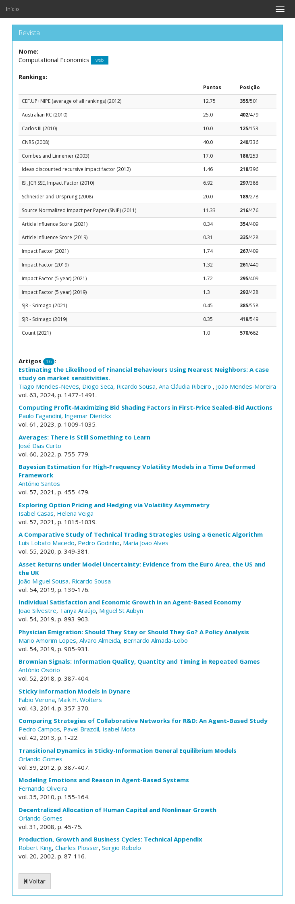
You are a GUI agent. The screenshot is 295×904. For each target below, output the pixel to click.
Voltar (35, 881)
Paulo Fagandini (40, 416)
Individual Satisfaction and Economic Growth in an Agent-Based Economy (130, 602)
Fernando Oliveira (43, 788)
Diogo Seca (97, 386)
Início (12, 8)
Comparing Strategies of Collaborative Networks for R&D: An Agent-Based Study (143, 721)
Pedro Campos (39, 729)
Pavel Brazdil (81, 729)
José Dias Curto (40, 446)
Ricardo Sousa (136, 386)
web (100, 60)
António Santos (39, 483)
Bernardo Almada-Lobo (155, 640)
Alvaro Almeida (99, 640)
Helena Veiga (75, 513)
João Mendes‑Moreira (246, 386)
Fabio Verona (37, 700)
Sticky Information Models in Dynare (74, 691)
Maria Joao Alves (145, 543)
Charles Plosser (77, 848)
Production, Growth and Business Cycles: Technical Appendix (110, 839)
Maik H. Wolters (80, 700)
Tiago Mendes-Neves (49, 386)
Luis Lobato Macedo (47, 543)
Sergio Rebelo (121, 848)
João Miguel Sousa (44, 581)
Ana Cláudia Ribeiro (186, 386)
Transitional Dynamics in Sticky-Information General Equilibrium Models (128, 750)
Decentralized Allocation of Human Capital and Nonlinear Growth (117, 810)
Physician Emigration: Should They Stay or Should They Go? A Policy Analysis (134, 632)
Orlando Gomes (40, 759)
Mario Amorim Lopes (47, 640)
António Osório (39, 670)
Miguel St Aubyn (121, 610)
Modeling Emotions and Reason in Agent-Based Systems (104, 780)
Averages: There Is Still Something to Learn (84, 437)
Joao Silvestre (37, 610)
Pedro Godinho (99, 543)
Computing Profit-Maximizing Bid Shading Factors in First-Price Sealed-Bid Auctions (145, 407)
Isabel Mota (118, 729)
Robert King (35, 848)
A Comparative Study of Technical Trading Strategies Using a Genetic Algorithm (141, 534)
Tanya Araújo (78, 610)
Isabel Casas (36, 513)
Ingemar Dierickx (87, 416)
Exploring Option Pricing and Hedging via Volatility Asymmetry (114, 505)
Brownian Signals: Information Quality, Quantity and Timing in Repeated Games (139, 661)
